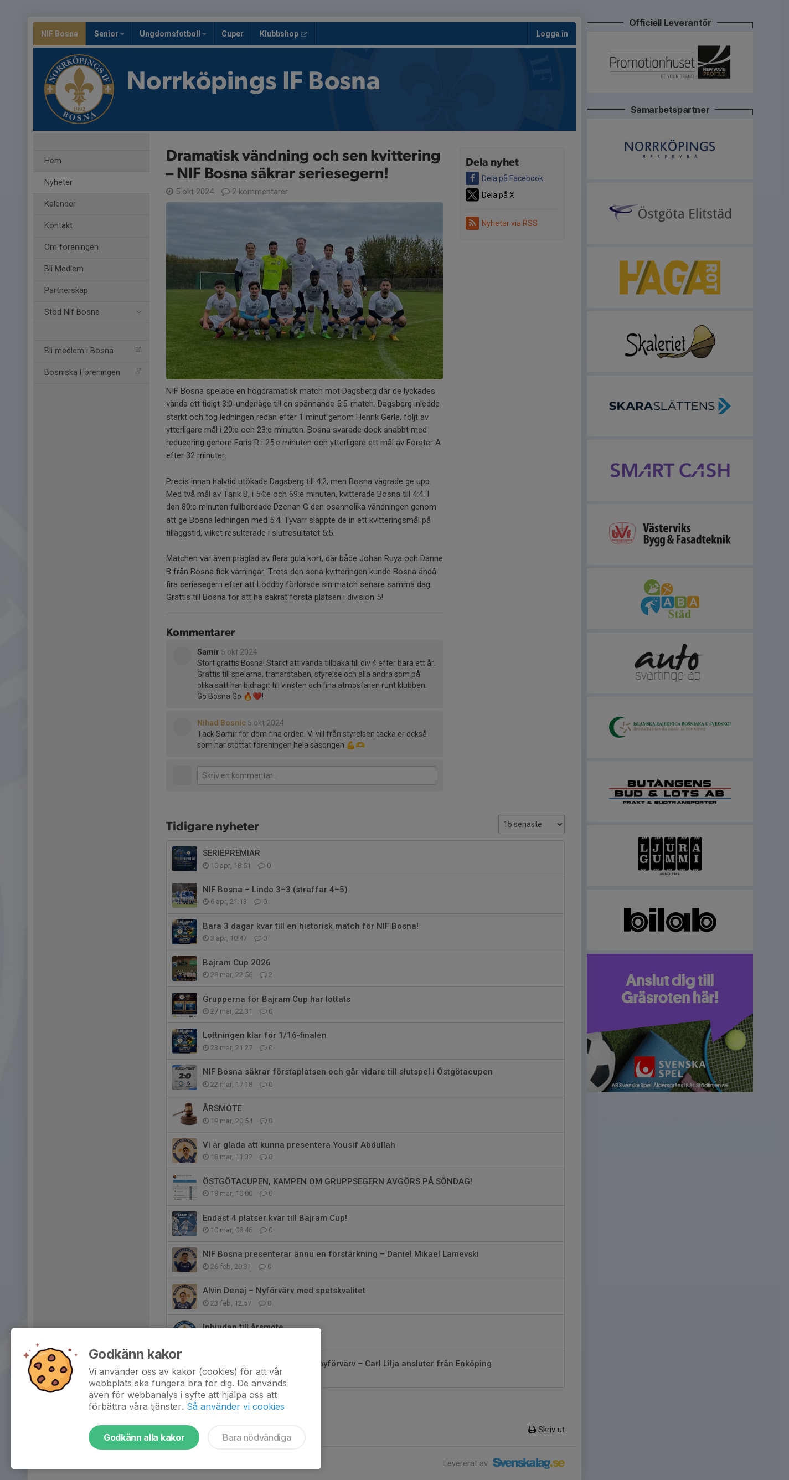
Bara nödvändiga (257, 1437)
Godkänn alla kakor (144, 1437)
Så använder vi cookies (236, 1406)
